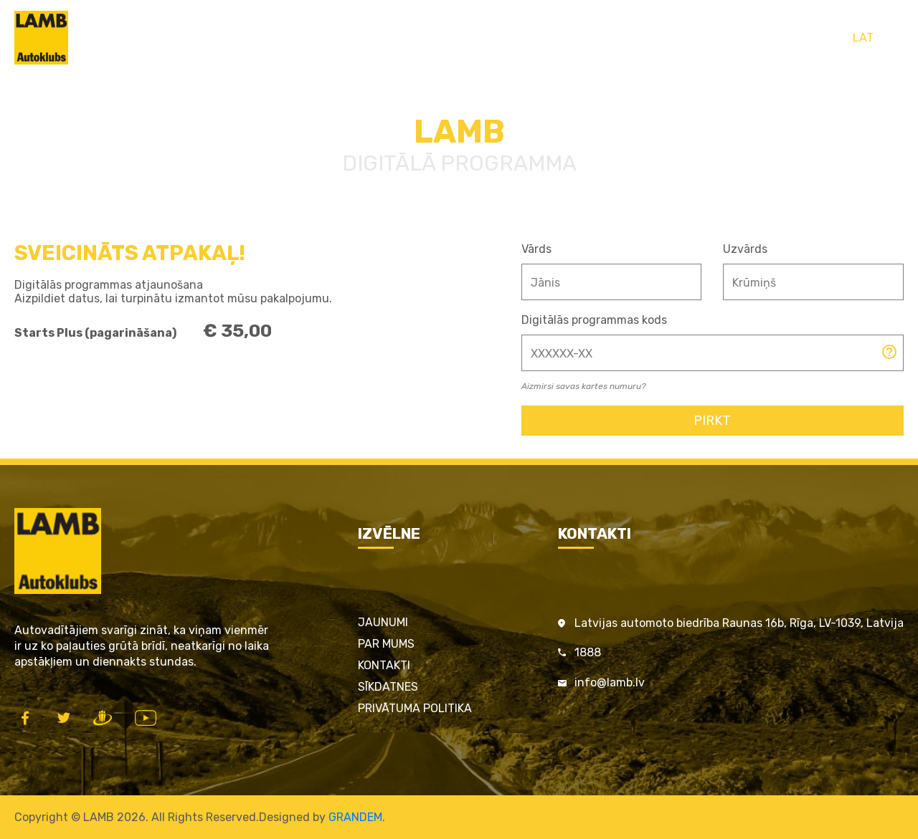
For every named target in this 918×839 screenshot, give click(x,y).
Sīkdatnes (388, 687)
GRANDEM (355, 817)
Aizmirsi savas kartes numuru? (583, 386)
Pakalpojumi (417, 37)
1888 (587, 652)
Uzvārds (745, 249)
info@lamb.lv (609, 682)
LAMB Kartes (337, 37)
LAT (863, 37)
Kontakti (652, 37)
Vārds (536, 249)
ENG (892, 37)
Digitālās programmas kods (594, 320)
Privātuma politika (415, 708)
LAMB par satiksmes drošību (540, 37)
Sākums (267, 37)
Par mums (386, 644)
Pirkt (712, 420)
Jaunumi (383, 622)
